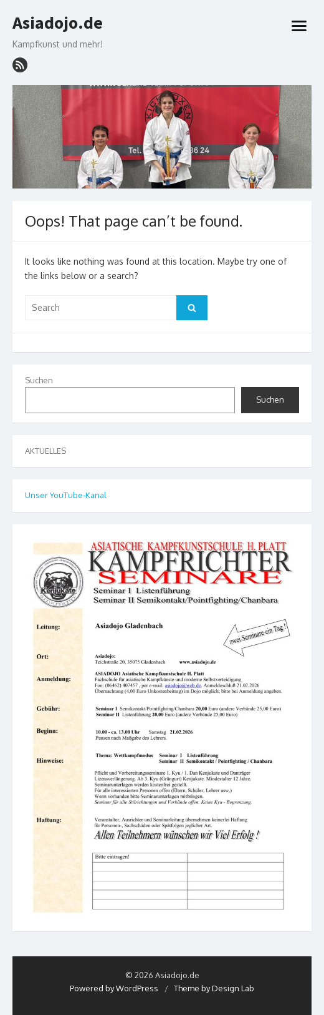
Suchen (39, 380)
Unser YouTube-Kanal (66, 495)
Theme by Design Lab (214, 988)
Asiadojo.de (57, 23)
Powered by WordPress (114, 988)
